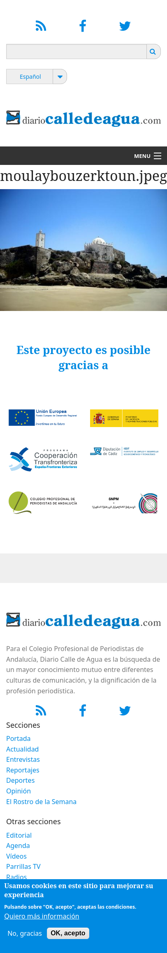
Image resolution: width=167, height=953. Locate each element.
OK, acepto (68, 936)
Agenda (18, 845)
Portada (18, 738)
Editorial (19, 835)
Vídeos (16, 856)
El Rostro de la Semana (41, 801)
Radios (16, 877)
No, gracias (24, 937)
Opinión (18, 790)
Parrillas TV (23, 866)
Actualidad (22, 749)
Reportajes (22, 770)
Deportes (20, 780)
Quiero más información (41, 919)
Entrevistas (23, 759)
